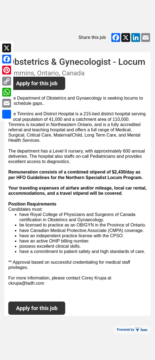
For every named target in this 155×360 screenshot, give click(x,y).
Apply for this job (36, 83)
